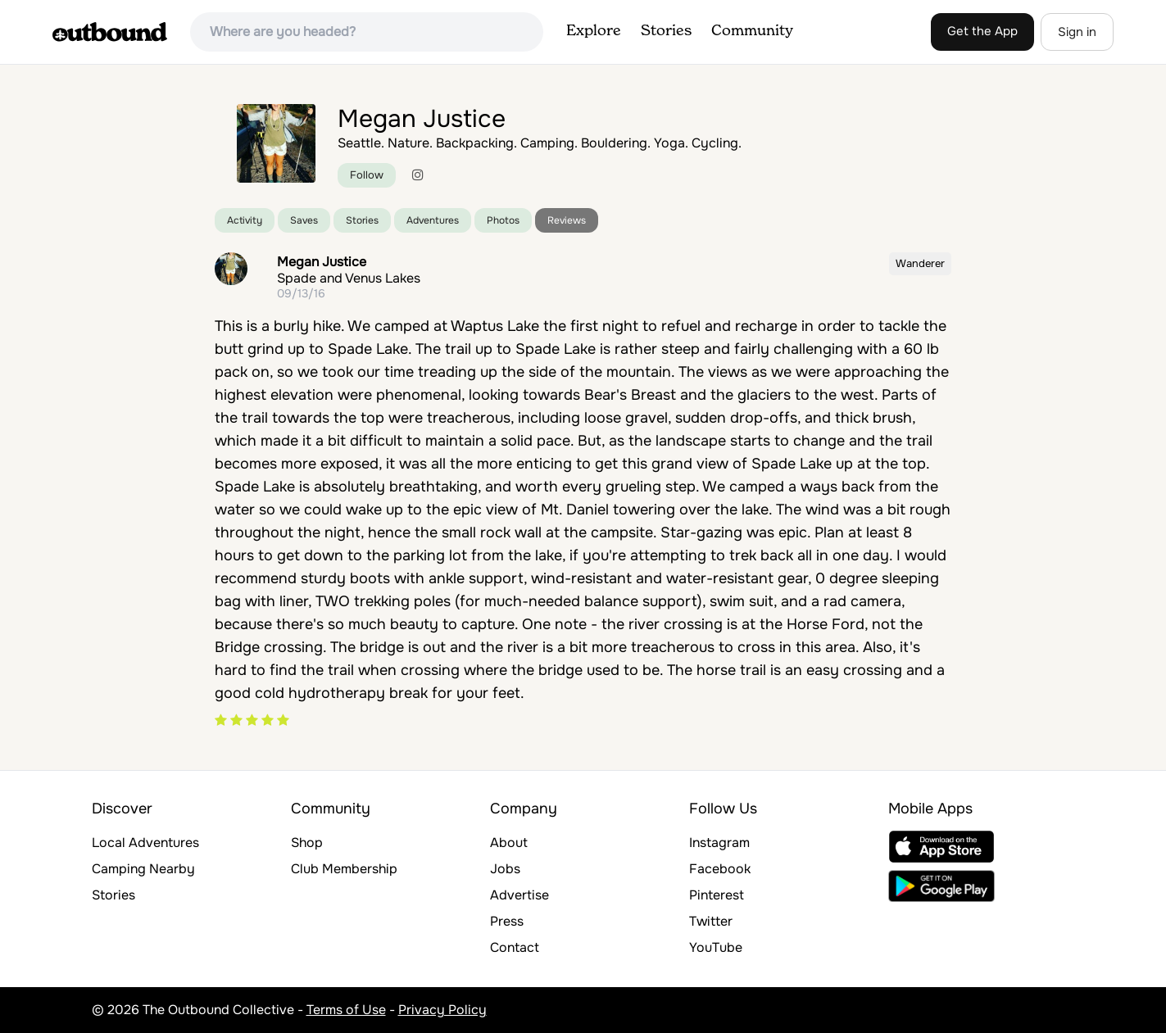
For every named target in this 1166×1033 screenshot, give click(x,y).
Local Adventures (145, 842)
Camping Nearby (143, 868)
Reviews (566, 220)
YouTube (715, 947)
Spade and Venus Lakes (348, 278)
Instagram (719, 842)
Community (752, 31)
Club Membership (344, 868)
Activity (244, 220)
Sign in (1077, 32)
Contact (514, 947)
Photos (503, 220)
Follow (366, 175)
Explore (593, 31)
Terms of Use (346, 1009)
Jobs (505, 868)
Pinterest (716, 895)
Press (507, 921)
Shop (307, 842)
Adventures (432, 220)
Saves (304, 220)
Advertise (519, 895)
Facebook (720, 868)
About (509, 842)
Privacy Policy (442, 1009)
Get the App (982, 31)
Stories (666, 31)
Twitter (711, 921)
